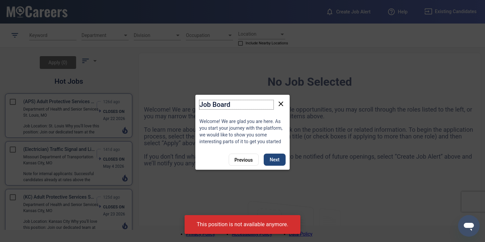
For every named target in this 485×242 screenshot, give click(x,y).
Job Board (214, 104)
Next (275, 159)
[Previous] (244, 160)
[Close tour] (281, 103)
